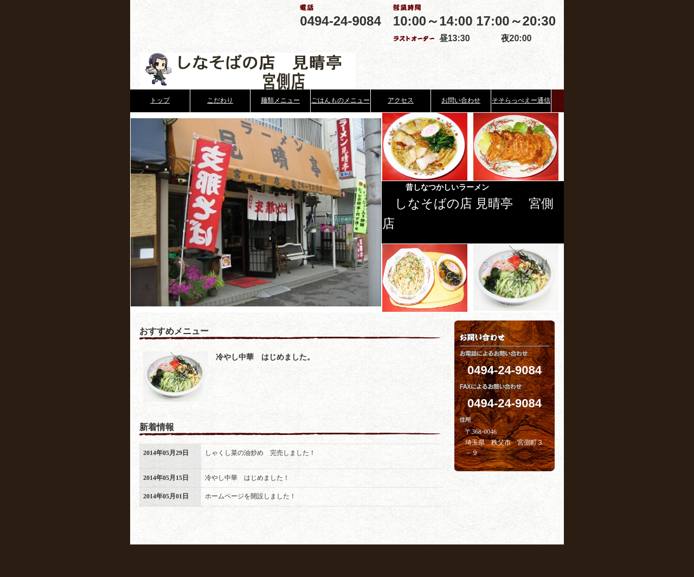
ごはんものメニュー (340, 100)
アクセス (401, 100)
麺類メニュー (280, 100)
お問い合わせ (460, 100)
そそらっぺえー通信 (521, 100)
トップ (160, 100)
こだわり (220, 100)
